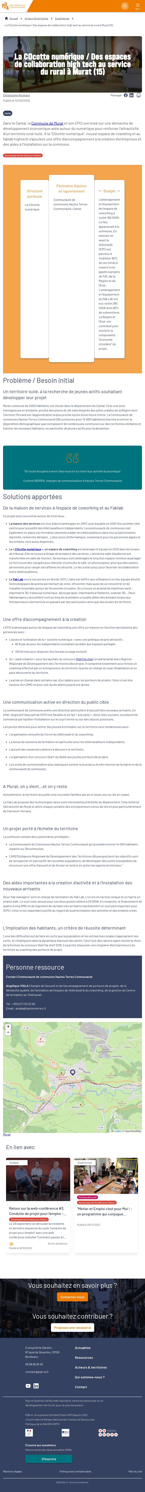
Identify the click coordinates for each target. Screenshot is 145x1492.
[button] (72, 1072)
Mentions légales (12, 1471)
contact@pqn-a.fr (37, 1371)
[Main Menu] (138, 5)
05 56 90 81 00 (34, 1364)
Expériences (62, 18)
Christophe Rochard (16, 95)
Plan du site (135, 1471)
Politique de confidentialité (75, 1471)
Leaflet (116, 1131)
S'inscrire (49, 1459)
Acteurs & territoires (36, 18)
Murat (7, 1134)
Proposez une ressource (72, 1327)
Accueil (13, 18)
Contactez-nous (72, 1297)
